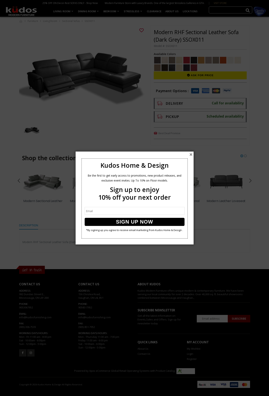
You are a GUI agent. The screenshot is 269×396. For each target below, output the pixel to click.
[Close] (191, 154)
